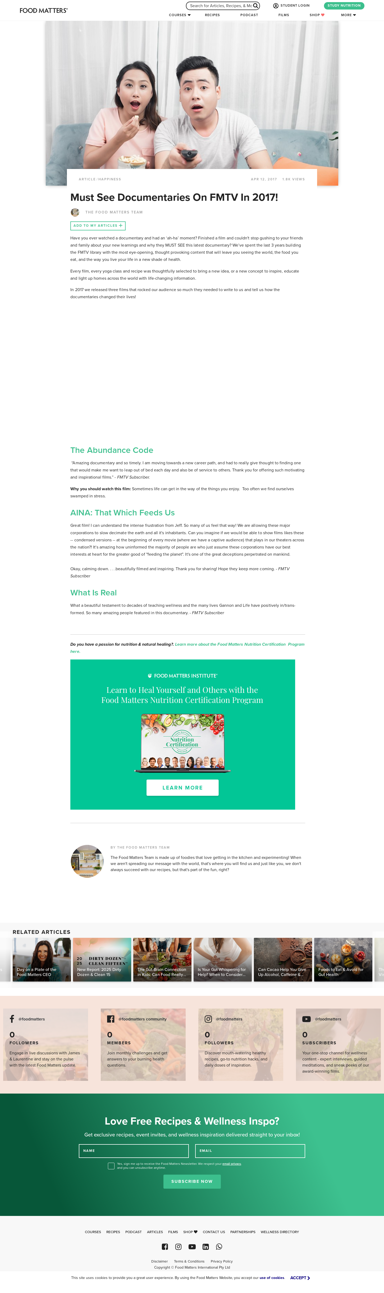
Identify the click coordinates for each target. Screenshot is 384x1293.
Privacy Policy (222, 1261)
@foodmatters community (142, 1019)
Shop (317, 15)
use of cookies (272, 1278)
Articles (155, 1232)
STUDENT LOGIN (291, 5)
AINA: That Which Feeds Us (122, 513)
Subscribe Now (192, 1181)
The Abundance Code (111, 450)
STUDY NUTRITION (344, 5)
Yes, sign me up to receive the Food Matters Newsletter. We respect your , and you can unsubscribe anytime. (179, 1166)
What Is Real (93, 593)
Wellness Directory (280, 1232)
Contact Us (214, 1232)
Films (283, 15)
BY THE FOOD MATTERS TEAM (140, 847)
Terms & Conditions (189, 1261)
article (87, 179)
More (346, 15)
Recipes (212, 15)
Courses (177, 15)
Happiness (109, 179)
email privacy (231, 1164)
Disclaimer (159, 1261)
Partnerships (242, 1232)
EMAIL (206, 1151)
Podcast (249, 15)
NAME (89, 1151)
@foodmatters (32, 1019)
